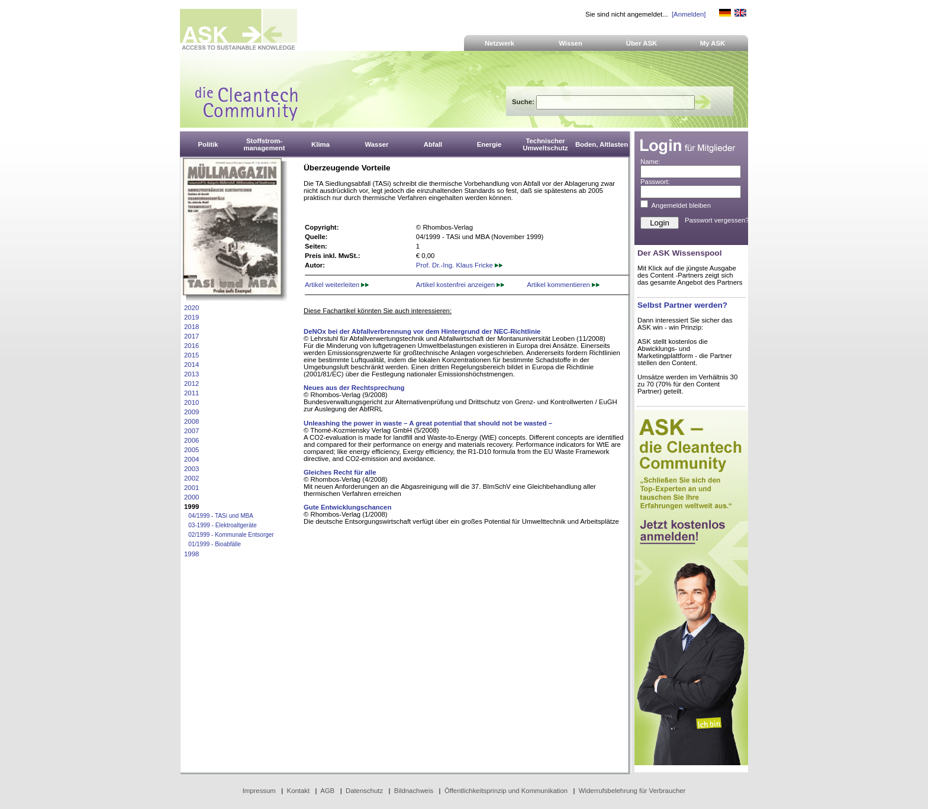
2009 (191, 411)
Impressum (259, 790)
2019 (191, 317)
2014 (191, 364)
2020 (191, 307)
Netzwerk (499, 43)
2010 (191, 402)
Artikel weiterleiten (337, 284)
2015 (191, 355)
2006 (191, 440)
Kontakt (298, 790)
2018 (191, 326)
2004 (191, 459)
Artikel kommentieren (563, 284)
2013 (191, 374)
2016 (191, 345)
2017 (191, 336)
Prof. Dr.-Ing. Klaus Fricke (459, 265)
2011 (191, 393)
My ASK (713, 43)
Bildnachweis (413, 790)
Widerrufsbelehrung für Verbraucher (632, 790)
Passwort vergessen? (717, 220)
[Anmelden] (688, 14)
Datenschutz (364, 790)
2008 (191, 421)
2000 (191, 497)
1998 (191, 553)
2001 (191, 487)
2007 (191, 430)
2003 (191, 468)
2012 (191, 383)
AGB (327, 790)
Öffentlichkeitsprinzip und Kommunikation (506, 790)
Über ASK (642, 43)
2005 (191, 449)
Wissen (570, 43)
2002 (191, 478)
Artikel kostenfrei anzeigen (460, 284)
